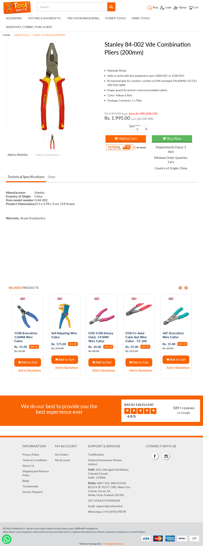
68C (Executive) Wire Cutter (173, 335)
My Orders (61, 454)
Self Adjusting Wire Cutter (64, 335)
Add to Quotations (29, 370)
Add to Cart (125, 138)
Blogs (25, 480)
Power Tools (115, 18)
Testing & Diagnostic (44, 18)
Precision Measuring (83, 18)
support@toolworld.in (109, 505)
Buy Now (172, 138)
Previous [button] (180, 288)
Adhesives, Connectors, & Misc (29, 27)
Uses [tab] (51, 176)
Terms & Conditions (34, 459)
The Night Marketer (113, 543)
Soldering (14, 18)
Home (6, 35)
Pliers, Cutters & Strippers (49, 35)
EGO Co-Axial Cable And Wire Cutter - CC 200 (136, 337)
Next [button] (186, 288)
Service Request (32, 491)
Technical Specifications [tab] (26, 176)
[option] (27, 336)
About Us (28, 465)
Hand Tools (141, 18)
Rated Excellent (139, 404)
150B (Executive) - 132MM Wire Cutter (26, 337)
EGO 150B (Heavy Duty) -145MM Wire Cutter (101, 337)
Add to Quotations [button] (47, 154)
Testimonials (30, 486)
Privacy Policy (30, 454)
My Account (62, 459)
